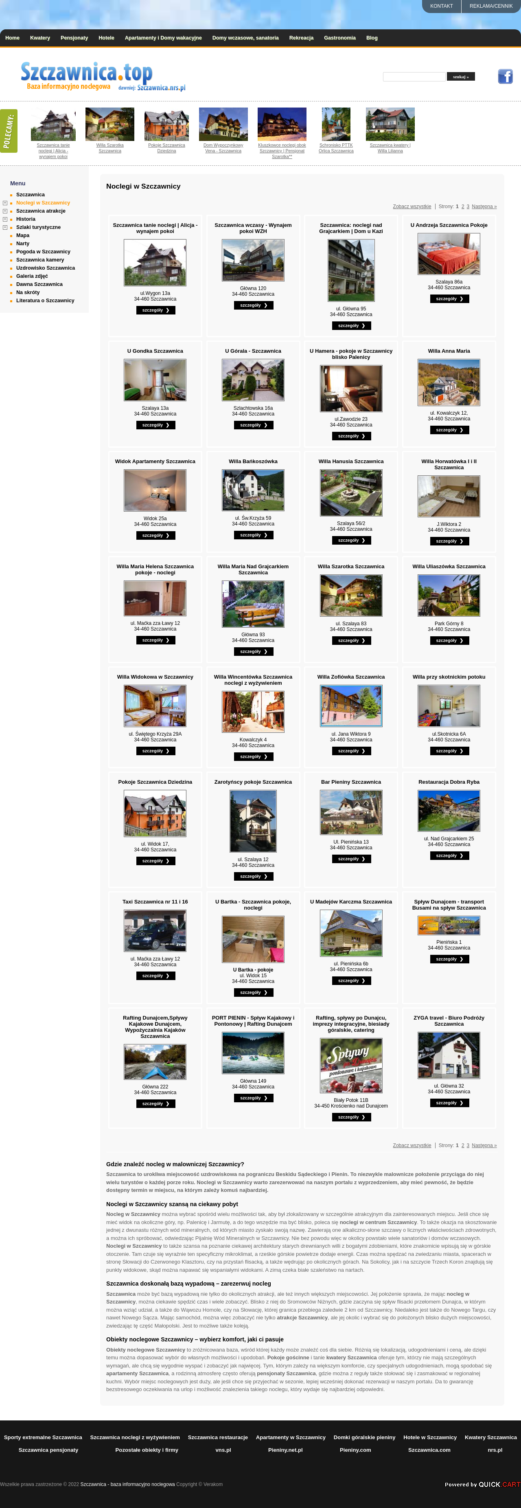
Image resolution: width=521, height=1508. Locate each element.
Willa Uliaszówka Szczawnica (449, 566)
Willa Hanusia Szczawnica (351, 461)
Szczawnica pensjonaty (49, 1450)
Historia (25, 219)
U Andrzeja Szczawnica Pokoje (449, 225)
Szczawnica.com (429, 1450)
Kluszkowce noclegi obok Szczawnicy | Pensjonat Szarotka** (282, 151)
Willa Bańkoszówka (253, 461)
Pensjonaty (74, 38)
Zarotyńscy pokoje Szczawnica (253, 782)
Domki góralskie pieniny (365, 1437)
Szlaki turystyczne (38, 227)
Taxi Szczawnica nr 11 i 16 (155, 902)
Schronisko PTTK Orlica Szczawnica (336, 148)
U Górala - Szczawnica (253, 351)
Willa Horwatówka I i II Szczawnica (449, 464)
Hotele (106, 38)
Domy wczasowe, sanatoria (245, 38)
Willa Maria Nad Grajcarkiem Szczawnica (253, 569)
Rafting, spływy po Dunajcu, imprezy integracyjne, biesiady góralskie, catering (351, 1024)
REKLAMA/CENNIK (491, 6)
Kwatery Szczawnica (491, 1437)
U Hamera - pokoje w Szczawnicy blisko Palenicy (351, 354)
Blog (372, 38)
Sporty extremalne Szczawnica (43, 1437)
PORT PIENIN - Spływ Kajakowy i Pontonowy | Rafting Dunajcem (253, 1021)
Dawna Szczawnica (39, 284)
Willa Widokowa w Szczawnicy (155, 677)
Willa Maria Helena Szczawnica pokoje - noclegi (155, 569)
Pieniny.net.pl (285, 1450)
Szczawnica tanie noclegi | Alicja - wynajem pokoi (53, 151)
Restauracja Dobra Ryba (448, 782)
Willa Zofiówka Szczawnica (351, 677)
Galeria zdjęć (32, 276)
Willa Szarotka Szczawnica (110, 148)
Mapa (22, 235)
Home (12, 38)
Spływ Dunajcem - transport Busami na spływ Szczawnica (449, 905)
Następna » (484, 206)
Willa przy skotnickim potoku (449, 677)
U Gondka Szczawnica (155, 351)
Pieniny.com (355, 1450)
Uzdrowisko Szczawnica (45, 268)
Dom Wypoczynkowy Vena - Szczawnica (223, 148)
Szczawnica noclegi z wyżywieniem (135, 1437)
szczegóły (152, 310)
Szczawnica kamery (40, 260)
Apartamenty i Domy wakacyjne (163, 38)
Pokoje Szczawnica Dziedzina (166, 148)
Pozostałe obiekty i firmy (147, 1450)
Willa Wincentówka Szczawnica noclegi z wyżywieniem (253, 680)
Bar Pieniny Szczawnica (351, 782)
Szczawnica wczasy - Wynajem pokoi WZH (253, 228)
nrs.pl (495, 1450)
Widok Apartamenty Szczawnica (155, 461)
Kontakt (441, 6)
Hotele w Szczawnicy (430, 1437)
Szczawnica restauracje (218, 1437)
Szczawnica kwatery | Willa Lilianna (390, 148)
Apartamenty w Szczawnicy (291, 1437)
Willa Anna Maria (449, 351)
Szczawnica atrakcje (41, 211)
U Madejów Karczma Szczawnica (351, 902)
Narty (22, 243)
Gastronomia (340, 38)
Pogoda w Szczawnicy (43, 252)
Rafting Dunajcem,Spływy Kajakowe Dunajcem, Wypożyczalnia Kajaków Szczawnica (155, 1027)
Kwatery (40, 38)
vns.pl (223, 1450)
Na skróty (27, 292)
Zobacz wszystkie (412, 206)
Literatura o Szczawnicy (45, 300)
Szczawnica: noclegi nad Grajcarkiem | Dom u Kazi (351, 228)
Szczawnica (30, 195)
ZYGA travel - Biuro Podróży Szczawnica (449, 1021)
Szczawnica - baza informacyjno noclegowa (128, 1484)
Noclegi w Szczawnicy (43, 203)
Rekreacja (301, 38)
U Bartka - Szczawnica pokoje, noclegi (253, 905)
